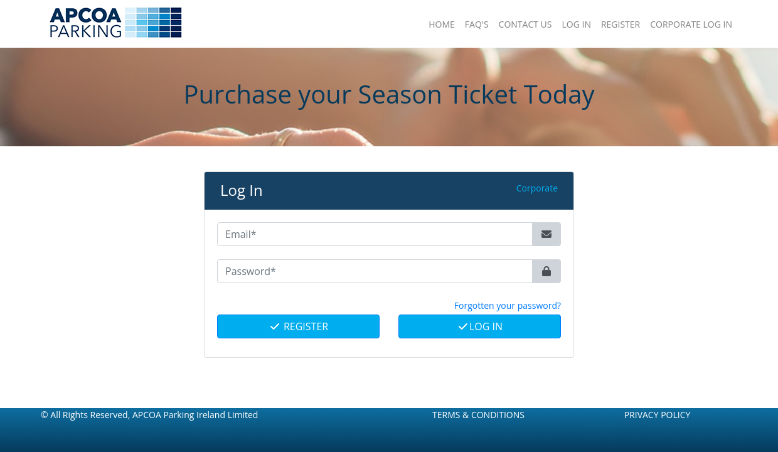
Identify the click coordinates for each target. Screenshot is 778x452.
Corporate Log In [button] (691, 24)
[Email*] (375, 234)
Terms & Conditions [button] (478, 415)
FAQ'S (477, 24)
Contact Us (525, 24)
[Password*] (375, 271)
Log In (480, 326)
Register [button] (620, 24)
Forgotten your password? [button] (507, 305)
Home (442, 24)
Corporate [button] (537, 188)
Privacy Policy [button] (657, 415)
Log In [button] (576, 24)
